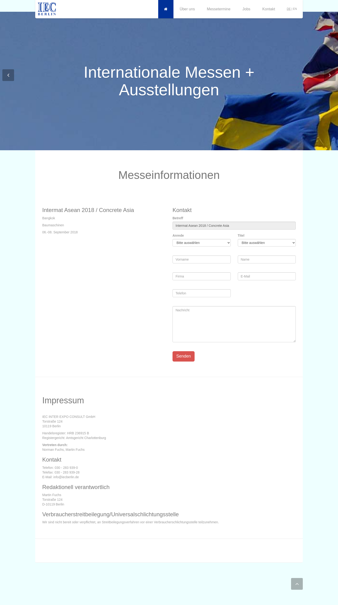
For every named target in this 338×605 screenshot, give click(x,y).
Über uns (187, 9)
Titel (241, 235)
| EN (292, 9)
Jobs (246, 9)
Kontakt (268, 9)
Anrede (178, 235)
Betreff (178, 218)
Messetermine (218, 9)
